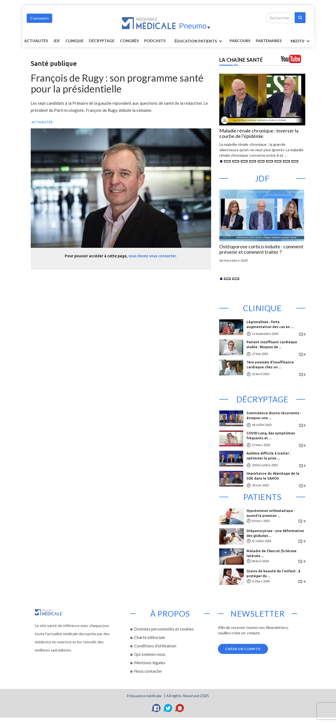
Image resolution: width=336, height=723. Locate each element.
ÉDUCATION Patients (199, 41)
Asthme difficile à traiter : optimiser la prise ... (268, 455)
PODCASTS (154, 40)
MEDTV (301, 41)
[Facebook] (156, 708)
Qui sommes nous (149, 654)
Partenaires (269, 40)
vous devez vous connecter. (152, 256)
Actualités (36, 40)
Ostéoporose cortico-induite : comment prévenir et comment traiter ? (261, 249)
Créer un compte (243, 649)
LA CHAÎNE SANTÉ (241, 60)
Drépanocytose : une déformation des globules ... (275, 533)
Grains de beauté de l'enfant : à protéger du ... (273, 573)
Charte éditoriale (149, 637)
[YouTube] (180, 708)
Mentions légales (149, 662)
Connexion (39, 18)
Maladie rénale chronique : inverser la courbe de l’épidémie (258, 133)
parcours (240, 40)
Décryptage (102, 40)
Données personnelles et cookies (164, 628)
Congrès (129, 40)
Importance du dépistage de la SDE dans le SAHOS (272, 475)
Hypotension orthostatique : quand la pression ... (270, 513)
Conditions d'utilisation (155, 645)
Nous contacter (148, 671)
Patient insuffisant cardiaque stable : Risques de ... (271, 344)
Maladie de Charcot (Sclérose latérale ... (271, 553)
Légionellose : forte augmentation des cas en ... (269, 324)
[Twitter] (168, 708)
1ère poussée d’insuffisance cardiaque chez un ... (270, 364)
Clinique (75, 40)
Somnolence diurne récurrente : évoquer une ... (273, 415)
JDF (56, 40)
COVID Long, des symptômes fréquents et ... (270, 435)
